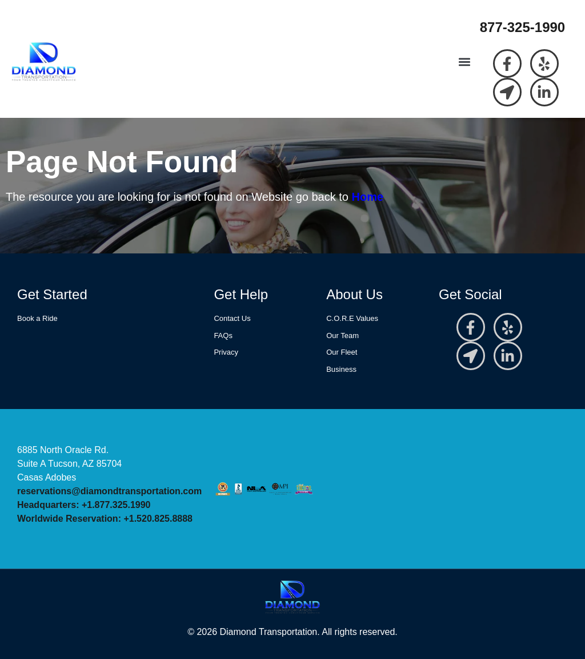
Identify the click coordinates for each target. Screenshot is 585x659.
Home (368, 196)
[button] (464, 62)
